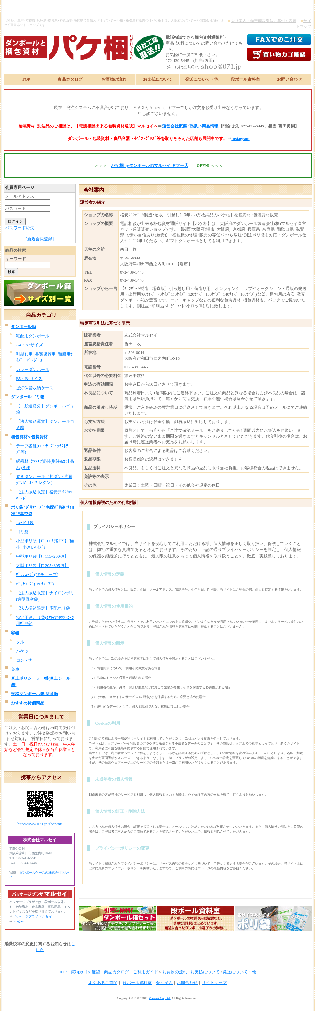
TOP (26, 79)
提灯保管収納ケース (34, 387)
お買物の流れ (113, 79)
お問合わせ (187, 982)
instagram (240, 138)
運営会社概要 (174, 126)
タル (20, 641)
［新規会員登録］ (39, 238)
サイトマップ (214, 982)
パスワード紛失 (19, 228)
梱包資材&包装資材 (29, 436)
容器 (15, 632)
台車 (15, 669)
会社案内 (164, 982)
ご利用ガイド (145, 971)
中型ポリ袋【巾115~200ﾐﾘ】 (42, 556)
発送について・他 (201, 79)
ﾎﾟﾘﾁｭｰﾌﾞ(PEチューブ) (37, 574)
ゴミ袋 (22, 532)
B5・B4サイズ (29, 378)
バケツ (22, 651)
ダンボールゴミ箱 (27, 396)
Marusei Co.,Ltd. (159, 998)
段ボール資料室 (245, 79)
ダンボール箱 (23, 326)
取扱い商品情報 (203, 126)
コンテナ (24, 660)
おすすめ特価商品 (27, 703)
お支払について (157, 79)
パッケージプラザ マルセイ (32, 916)
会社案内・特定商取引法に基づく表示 (263, 21)
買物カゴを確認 (85, 971)
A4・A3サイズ (29, 344)
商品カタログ (70, 79)
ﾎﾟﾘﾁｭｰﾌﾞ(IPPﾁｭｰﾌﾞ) (35, 583)
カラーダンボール (32, 369)
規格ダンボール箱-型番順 (34, 693)
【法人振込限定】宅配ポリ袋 (43, 608)
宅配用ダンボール (32, 335)
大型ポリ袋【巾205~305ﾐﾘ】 (42, 565)
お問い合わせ (289, 79)
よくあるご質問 (102, 982)
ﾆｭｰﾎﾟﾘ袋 (25, 522)
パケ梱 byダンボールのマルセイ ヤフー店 (149, 165)
